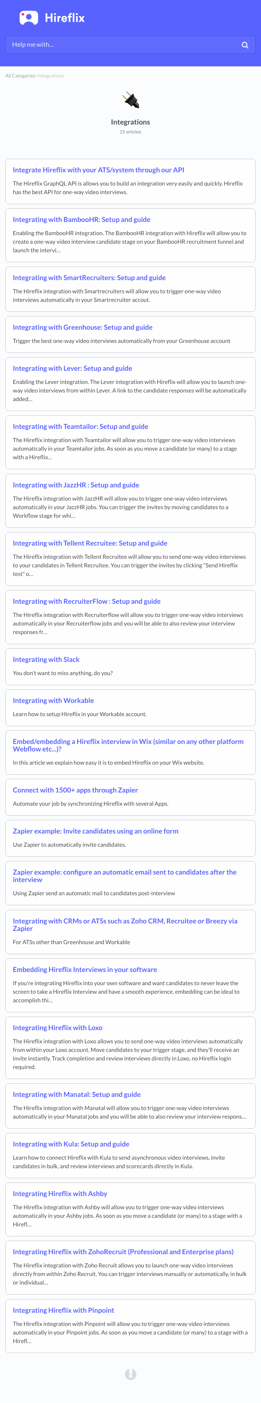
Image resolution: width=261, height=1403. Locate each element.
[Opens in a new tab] (130, 1374)
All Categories (20, 75)
